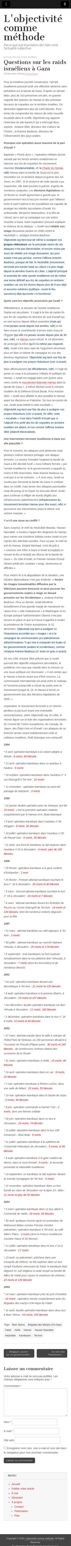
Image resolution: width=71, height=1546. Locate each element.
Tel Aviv (38, 1335)
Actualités (10, 57)
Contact (18, 1506)
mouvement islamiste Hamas (39, 382)
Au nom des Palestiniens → (56, 1353)
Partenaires (21, 1511)
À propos (17, 1502)
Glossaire (17, 1497)
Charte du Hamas (52, 168)
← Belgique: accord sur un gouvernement (18, 1353)
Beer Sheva (18, 1324)
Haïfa (17, 1330)
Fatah (8, 1330)
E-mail (8, 1431)
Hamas (24, 339)
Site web (9, 1440)
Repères (32, 57)
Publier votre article (23, 1488)
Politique (22, 57)
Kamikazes (25, 1335)
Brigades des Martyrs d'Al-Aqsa (44, 1324)
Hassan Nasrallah (44, 1330)
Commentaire (12, 1385)
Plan (17, 1515)
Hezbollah (10, 1335)
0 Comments (31, 73)
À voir (15, 1493)
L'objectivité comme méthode (33, 28)
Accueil (16, 1484)
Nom (7, 1422)
